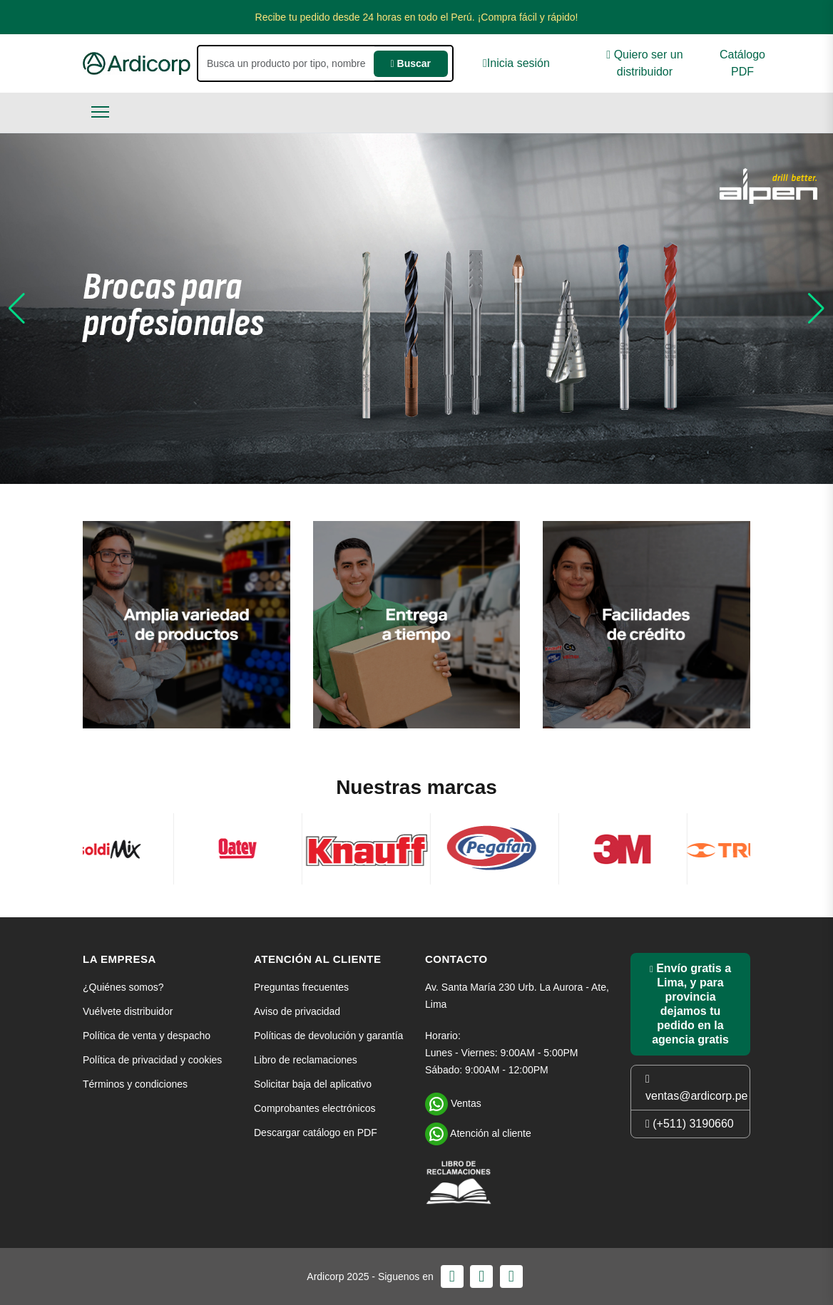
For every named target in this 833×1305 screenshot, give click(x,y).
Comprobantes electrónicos (314, 1108)
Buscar (411, 63)
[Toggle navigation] (100, 111)
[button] (16, 308)
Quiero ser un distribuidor (644, 63)
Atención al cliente (478, 1132)
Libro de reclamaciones (305, 1060)
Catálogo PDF (742, 63)
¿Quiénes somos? (123, 987)
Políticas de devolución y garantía (328, 1035)
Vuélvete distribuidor (128, 1011)
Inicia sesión (516, 63)
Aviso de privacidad (297, 1011)
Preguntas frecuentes (301, 987)
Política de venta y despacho (146, 1035)
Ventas (453, 1102)
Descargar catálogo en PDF (315, 1132)
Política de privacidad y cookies (152, 1060)
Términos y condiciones (135, 1084)
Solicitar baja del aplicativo (313, 1084)
